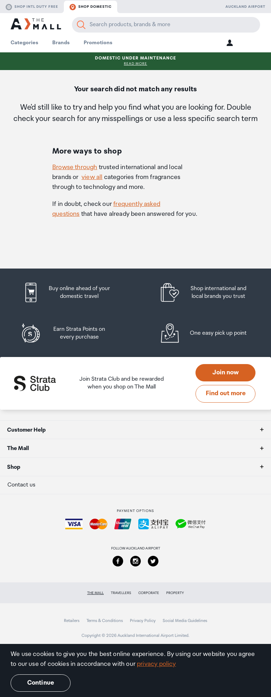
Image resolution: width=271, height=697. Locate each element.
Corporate (148, 593)
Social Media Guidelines (185, 620)
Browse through (74, 167)
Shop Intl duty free (32, 7)
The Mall (95, 593)
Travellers (121, 593)
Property (175, 593)
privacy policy (156, 664)
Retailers (71, 620)
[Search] (81, 25)
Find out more (226, 393)
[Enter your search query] (166, 25)
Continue (40, 682)
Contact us (21, 485)
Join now (225, 372)
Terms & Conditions (104, 620)
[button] (229, 42)
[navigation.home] (36, 24)
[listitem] (73, 292)
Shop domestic (91, 7)
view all (92, 177)
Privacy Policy (143, 620)
